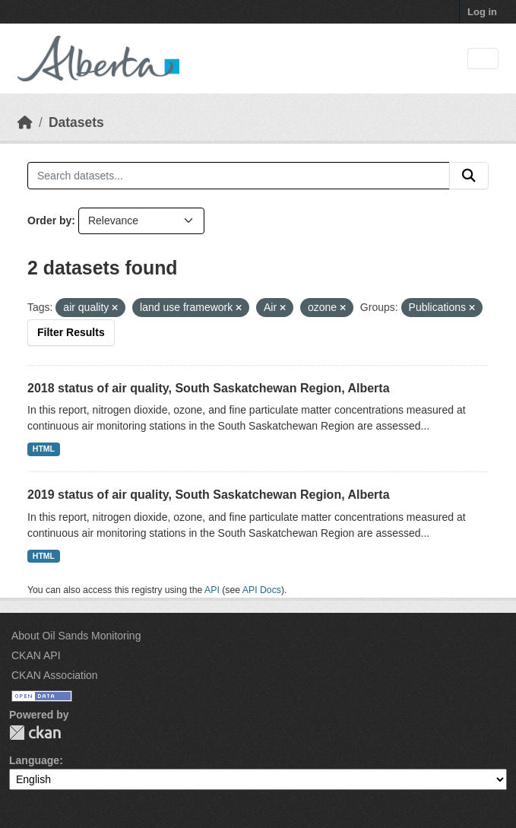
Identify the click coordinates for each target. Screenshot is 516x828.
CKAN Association (54, 675)
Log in (482, 11)
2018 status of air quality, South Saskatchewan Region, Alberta (208, 388)
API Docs (261, 590)
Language (34, 760)
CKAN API (36, 655)
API (212, 590)
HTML (44, 448)
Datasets (76, 122)
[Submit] (469, 175)
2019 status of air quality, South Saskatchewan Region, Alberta (208, 494)
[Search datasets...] (238, 175)
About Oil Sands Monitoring (76, 636)
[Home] (25, 122)
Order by (49, 220)
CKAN (35, 733)
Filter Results (71, 332)
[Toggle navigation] (483, 59)
